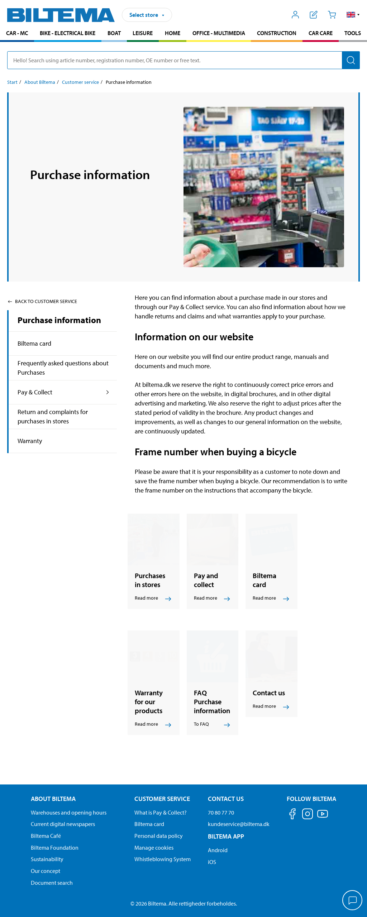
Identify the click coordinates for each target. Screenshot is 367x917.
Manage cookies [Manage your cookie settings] (153, 847)
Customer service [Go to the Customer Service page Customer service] (162, 798)
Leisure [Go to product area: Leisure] (143, 33)
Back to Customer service (42, 301)
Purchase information (59, 320)
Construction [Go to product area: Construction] (276, 33)
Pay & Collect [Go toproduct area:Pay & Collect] (35, 392)
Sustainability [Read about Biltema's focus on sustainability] (47, 859)
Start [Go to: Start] (12, 82)
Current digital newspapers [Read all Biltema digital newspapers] (63, 823)
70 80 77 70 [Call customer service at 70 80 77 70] (221, 812)
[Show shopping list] (314, 14)
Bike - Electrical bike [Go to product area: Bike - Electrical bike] (67, 33)
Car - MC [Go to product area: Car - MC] (17, 33)
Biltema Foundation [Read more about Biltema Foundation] (54, 847)
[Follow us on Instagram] (307, 815)
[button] (353, 14)
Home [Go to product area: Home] (172, 33)
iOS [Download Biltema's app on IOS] (212, 861)
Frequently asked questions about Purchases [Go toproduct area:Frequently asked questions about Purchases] (63, 367)
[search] (183, 60)
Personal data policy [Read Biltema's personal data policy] (158, 835)
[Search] (351, 60)
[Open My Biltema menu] (295, 14)
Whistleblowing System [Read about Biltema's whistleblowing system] (162, 859)
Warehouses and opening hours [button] (68, 812)
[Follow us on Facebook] (292, 815)
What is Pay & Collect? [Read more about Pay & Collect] (160, 812)
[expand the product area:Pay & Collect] (107, 392)
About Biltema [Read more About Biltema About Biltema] (53, 798)
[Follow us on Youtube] (322, 817)
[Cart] (332, 14)
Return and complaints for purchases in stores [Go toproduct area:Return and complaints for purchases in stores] (53, 416)
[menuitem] (17, 34)
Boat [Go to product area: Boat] (114, 33)
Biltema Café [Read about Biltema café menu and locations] (46, 835)
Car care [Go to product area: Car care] (321, 33)
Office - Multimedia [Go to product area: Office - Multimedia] (218, 33)
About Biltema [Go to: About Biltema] (39, 82)
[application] (352, 901)
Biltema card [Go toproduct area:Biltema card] (34, 343)
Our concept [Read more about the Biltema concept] (45, 870)
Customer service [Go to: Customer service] (80, 82)
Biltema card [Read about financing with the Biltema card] (149, 823)
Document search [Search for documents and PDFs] (52, 882)
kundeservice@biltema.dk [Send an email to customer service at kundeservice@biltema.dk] (239, 823)
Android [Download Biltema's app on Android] (218, 850)
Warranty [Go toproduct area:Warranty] (30, 441)
